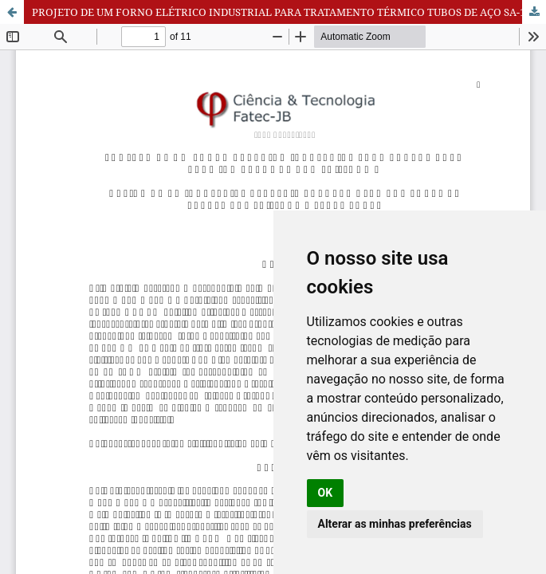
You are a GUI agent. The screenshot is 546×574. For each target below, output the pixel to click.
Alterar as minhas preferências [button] (395, 523)
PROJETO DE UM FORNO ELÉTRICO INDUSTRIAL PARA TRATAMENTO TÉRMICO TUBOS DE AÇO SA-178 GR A (289, 12)
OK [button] (325, 492)
